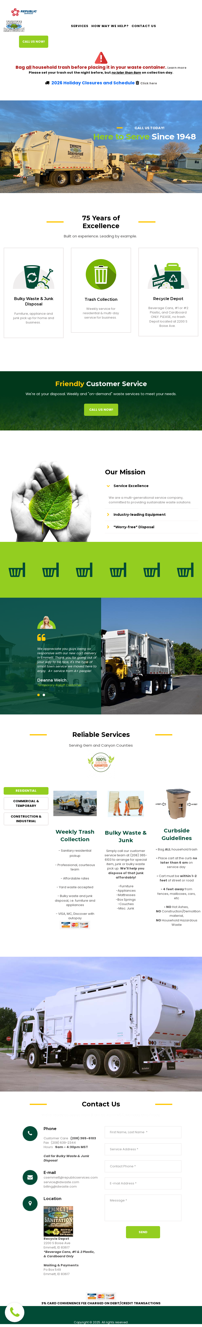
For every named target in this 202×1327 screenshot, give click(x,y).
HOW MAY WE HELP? (110, 26)
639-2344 (68, 1145)
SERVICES (79, 26)
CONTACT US (144, 26)
